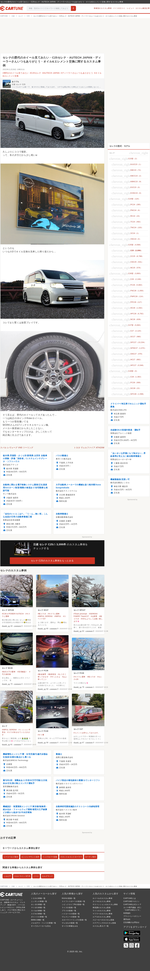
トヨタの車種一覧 (38, 898)
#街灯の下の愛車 (9, 672)
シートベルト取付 (11, 857)
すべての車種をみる (70, 926)
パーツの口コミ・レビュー (123, 8)
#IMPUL (57, 616)
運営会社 (127, 919)
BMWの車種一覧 (37, 920)
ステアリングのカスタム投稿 (104, 923)
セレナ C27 (78, 729)
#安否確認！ (22, 672)
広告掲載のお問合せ (131, 922)
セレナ (4, 726)
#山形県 (94, 616)
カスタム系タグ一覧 (101, 926)
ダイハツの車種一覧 (39, 917)
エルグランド (47, 876)
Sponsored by (87, 537)
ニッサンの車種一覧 (39, 901)
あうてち (15, 82)
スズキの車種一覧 (38, 914)
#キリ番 (41, 735)
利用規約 (127, 913)
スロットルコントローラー (71, 857)
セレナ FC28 (43, 731)
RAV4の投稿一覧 (69, 898)
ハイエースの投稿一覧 (71, 914)
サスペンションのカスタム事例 (105, 904)
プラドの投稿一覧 (69, 911)
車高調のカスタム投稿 (102, 908)
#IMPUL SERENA (45, 616)
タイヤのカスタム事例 (102, 901)
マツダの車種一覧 (38, 908)
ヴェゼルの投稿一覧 (70, 923)
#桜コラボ (42, 614)
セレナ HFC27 (79, 610)
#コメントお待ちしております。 (87, 733)
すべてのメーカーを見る (41, 926)
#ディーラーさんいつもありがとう (77, 73)
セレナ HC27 (43, 610)
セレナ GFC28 (8, 610)
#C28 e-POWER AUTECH (13, 614)
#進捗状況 (52, 674)
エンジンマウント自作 (30, 857)
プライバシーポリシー (132, 916)
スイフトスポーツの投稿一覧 (73, 901)
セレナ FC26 (43, 671)
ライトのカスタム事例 (102, 911)
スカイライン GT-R (22, 876)
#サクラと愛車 (54, 614)
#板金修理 (42, 674)
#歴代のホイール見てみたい (16, 73)
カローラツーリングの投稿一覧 (74, 920)
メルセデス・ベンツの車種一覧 (43, 923)
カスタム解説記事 (142, 8)
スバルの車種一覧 (38, 911)
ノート (36, 876)
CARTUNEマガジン (131, 901)
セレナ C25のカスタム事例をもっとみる (52, 560)
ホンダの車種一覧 (38, 904)
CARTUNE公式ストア (132, 904)
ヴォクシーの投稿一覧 (71, 917)
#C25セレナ (35, 73)
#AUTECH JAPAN (51, 73)
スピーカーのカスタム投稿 (103, 920)
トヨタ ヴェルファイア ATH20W (89, 447)
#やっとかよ (55, 677)
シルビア (7, 876)
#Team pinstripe (80, 614)
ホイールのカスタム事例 (102, 898)
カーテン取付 (90, 857)
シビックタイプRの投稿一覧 (73, 904)
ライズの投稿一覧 (69, 908)
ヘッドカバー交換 (50, 857)
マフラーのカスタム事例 (102, 914)
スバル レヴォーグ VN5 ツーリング (16, 447)
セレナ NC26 (7, 668)
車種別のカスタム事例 (103, 8)
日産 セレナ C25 (18, 84)
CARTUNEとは (129, 898)
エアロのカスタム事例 (102, 917)
